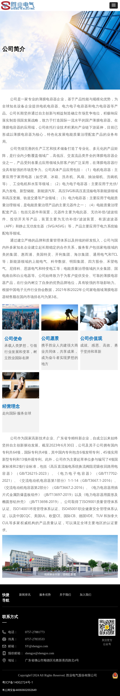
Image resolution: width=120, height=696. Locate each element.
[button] (113, 5)
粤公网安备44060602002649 (19, 690)
